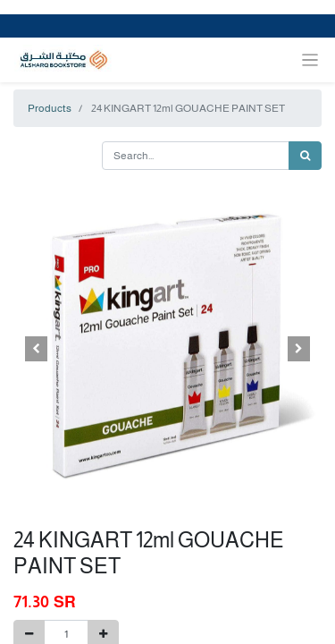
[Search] (305, 155)
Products (49, 108)
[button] (36, 349)
